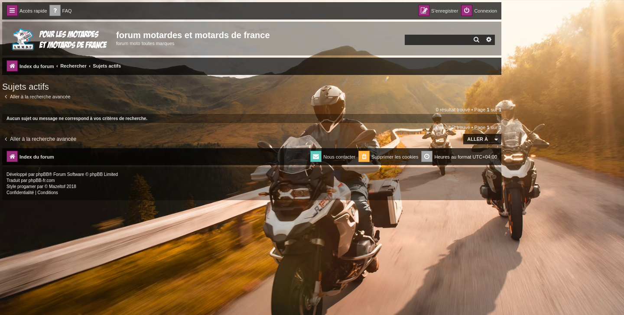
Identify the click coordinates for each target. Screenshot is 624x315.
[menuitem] (60, 11)
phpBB (42, 174)
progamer (26, 186)
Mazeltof (57, 186)
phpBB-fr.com (42, 180)
